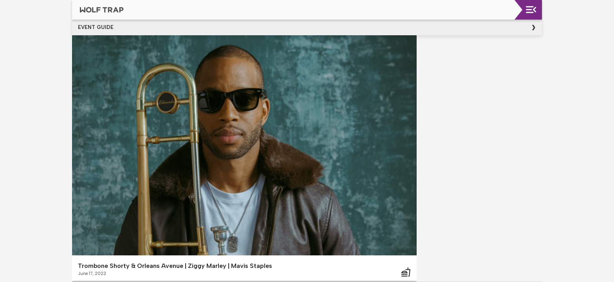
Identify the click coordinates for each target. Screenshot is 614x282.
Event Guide (96, 27)
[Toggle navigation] (531, 9)
